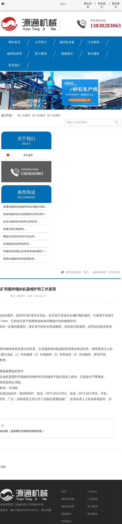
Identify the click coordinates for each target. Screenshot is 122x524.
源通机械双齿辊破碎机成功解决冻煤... (25, 206)
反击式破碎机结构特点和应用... (21, 221)
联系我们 (14, 65)
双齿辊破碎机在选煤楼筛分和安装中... (25, 214)
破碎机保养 (14, 53)
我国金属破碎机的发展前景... (20, 258)
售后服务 (93, 53)
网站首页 (14, 42)
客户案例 (41, 53)
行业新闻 (93, 42)
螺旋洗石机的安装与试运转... (20, 236)
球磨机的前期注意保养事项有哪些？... (25, 251)
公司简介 (41, 42)
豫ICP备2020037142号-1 (24, 510)
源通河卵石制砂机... (14, 228)
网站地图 (46, 510)
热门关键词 (23, 115)
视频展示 (67, 53)
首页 (86, 272)
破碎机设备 (67, 42)
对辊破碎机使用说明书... (17, 243)
